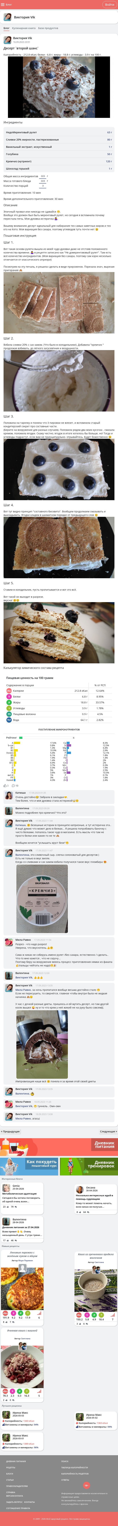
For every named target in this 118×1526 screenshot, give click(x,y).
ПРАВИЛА (25, 1508)
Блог (6, 28)
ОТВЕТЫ (65, 1480)
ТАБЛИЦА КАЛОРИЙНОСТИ (74, 1467)
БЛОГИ (9, 1473)
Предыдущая (10, 1131)
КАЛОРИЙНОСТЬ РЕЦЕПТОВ (74, 1473)
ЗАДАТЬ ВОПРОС (14, 1502)
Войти (109, 5)
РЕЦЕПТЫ (10, 1467)
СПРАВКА (10, 1492)
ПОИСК (64, 1461)
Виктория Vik (24, 17)
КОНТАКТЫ (29, 1502)
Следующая (108, 1131)
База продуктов (48, 28)
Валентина (22, 808)
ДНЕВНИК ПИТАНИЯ (16, 1461)
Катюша (20, 792)
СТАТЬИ (10, 1480)
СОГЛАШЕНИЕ (13, 1508)
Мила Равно (23, 939)
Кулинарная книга (24, 28)
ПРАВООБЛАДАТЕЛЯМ (17, 1486)
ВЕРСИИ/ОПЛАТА (14, 1495)
